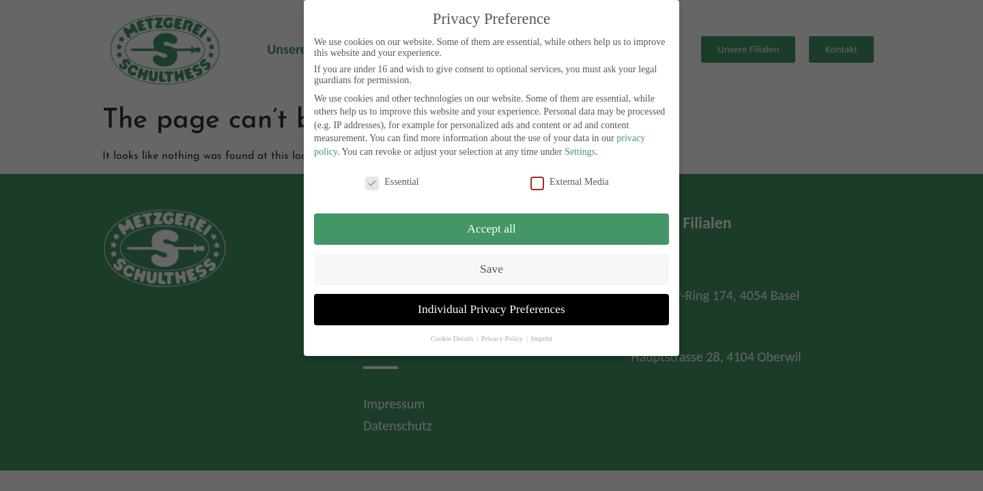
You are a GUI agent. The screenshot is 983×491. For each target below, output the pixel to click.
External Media (569, 180)
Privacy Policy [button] (503, 336)
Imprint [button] (542, 336)
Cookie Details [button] (453, 336)
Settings (580, 150)
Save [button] (491, 266)
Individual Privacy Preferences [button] (491, 307)
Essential (392, 180)
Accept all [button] (491, 226)
